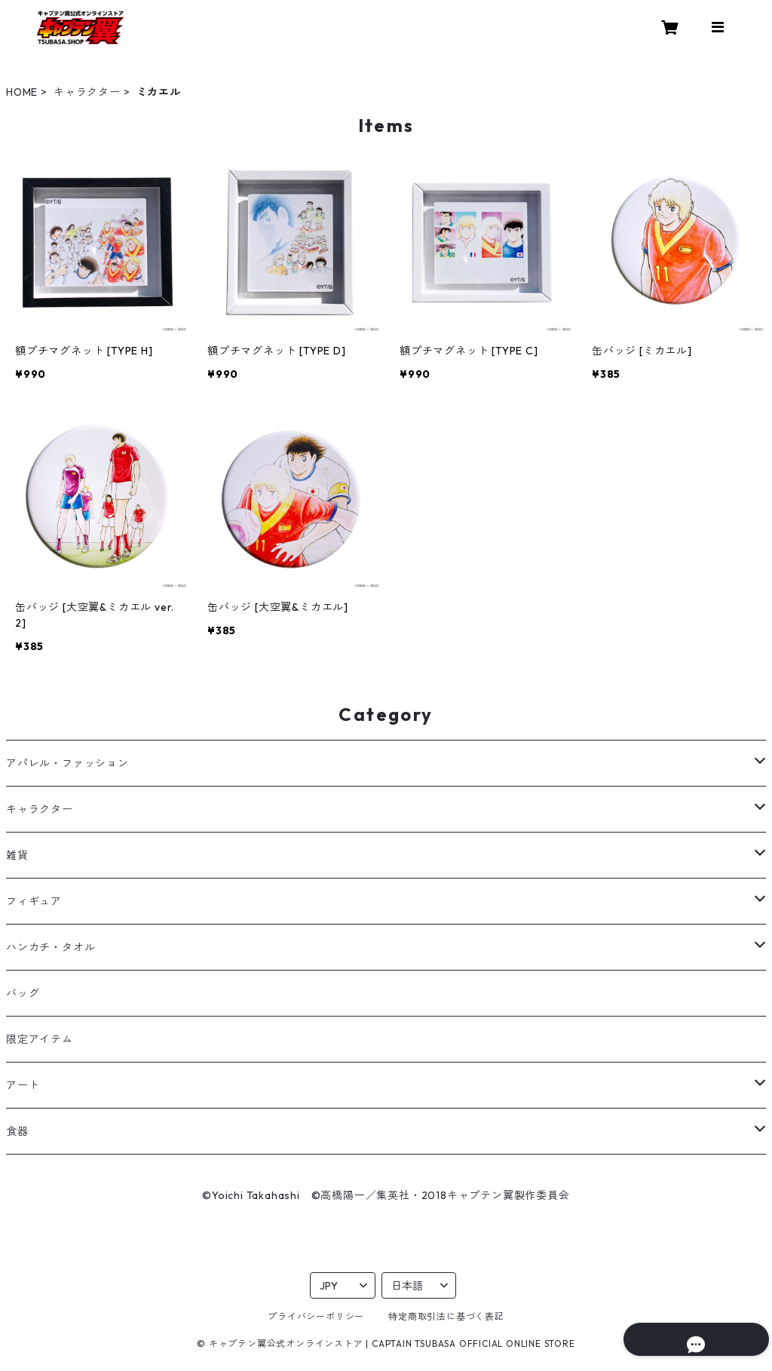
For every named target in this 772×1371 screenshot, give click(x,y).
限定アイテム (39, 1039)
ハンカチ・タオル (50, 947)
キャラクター (87, 92)
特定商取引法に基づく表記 (446, 1316)
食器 (17, 1131)
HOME (22, 92)
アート (22, 1085)
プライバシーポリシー (316, 1316)
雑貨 (17, 855)
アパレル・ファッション (67, 763)
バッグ (22, 993)
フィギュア (34, 901)
